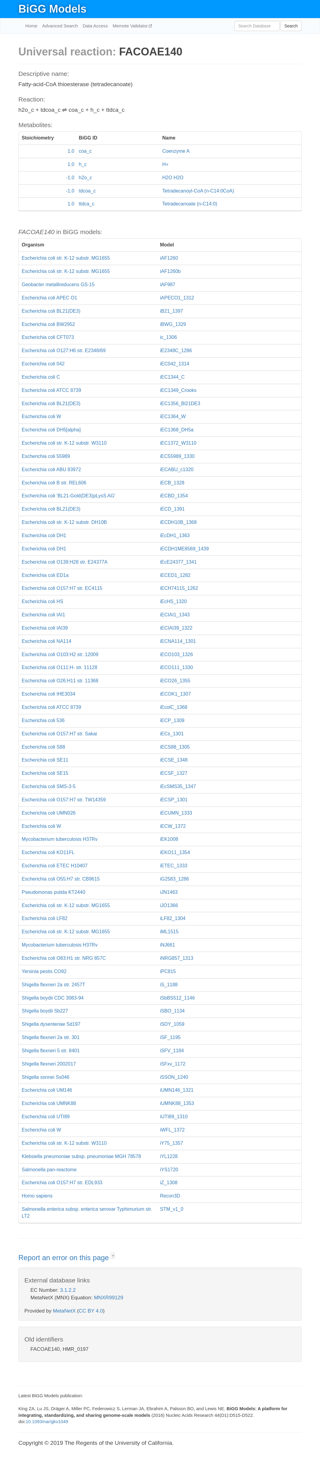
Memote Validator (131, 25)
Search (291, 25)
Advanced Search (60, 25)
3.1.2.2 (68, 1290)
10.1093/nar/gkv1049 (47, 1421)
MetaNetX (64, 1311)
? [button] (113, 1256)
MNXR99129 (108, 1298)
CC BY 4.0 (91, 1311)
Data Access (95, 25)
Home (31, 25)
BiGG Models (52, 9)
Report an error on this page (64, 1258)
